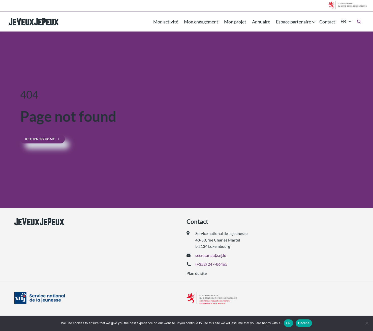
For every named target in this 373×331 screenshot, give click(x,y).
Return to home (40, 139)
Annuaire (261, 21)
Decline (303, 323)
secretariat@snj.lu (210, 255)
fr (343, 21)
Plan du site (196, 273)
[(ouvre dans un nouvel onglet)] (52, 298)
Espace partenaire (293, 21)
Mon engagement (201, 21)
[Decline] (366, 323)
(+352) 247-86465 (211, 264)
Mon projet (235, 21)
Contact (327, 21)
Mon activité (165, 21)
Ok (288, 323)
